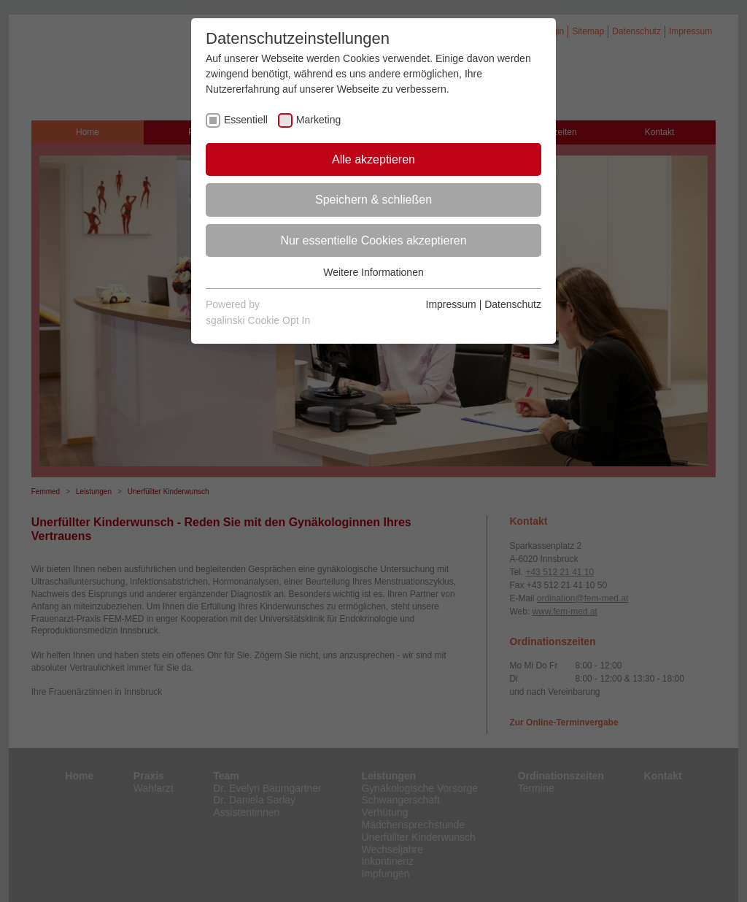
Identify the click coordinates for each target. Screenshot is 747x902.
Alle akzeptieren (373, 159)
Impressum (451, 304)
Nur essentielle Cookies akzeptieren (373, 240)
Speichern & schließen (373, 199)
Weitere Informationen (373, 272)
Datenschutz (512, 304)
